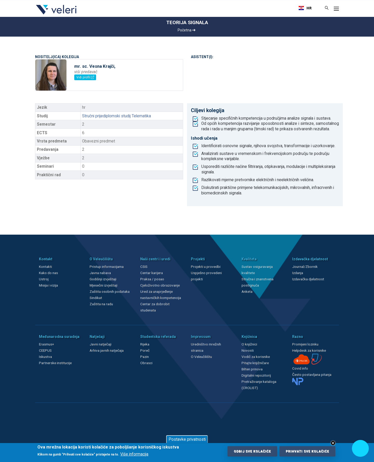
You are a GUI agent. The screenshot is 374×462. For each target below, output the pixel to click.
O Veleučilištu (201, 357)
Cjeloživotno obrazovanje (160, 285)
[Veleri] (56, 14)
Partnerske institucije (55, 363)
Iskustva (45, 357)
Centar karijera (151, 273)
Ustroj (44, 279)
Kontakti (45, 266)
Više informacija (134, 454)
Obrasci (146, 363)
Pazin (144, 357)
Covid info (300, 368)
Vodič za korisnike (256, 357)
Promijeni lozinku (305, 344)
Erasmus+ (46, 344)
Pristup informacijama (107, 266)
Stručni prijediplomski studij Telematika (116, 116)
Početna (186, 30)
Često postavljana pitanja (311, 374)
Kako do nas (48, 273)
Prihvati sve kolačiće (307, 451)
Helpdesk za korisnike (309, 350)
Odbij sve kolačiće (252, 451)
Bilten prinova (252, 369)
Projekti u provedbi (206, 266)
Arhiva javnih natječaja (107, 350)
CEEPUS (45, 350)
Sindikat (96, 298)
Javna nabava (100, 273)
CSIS (144, 266)
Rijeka (144, 344)
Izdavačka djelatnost (308, 279)
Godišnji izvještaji (103, 279)
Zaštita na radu (101, 304)
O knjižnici (249, 344)
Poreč (145, 350)
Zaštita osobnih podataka (110, 291)
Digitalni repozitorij (256, 375)
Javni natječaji (100, 344)
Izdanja (297, 273)
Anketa (247, 291)
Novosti (248, 350)
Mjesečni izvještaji (103, 285)
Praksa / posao (152, 279)
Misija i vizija (48, 285)
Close (333, 443)
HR (305, 8)
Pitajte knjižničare (255, 363)
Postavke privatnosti (187, 439)
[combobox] (305, 8)
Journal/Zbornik (305, 266)
